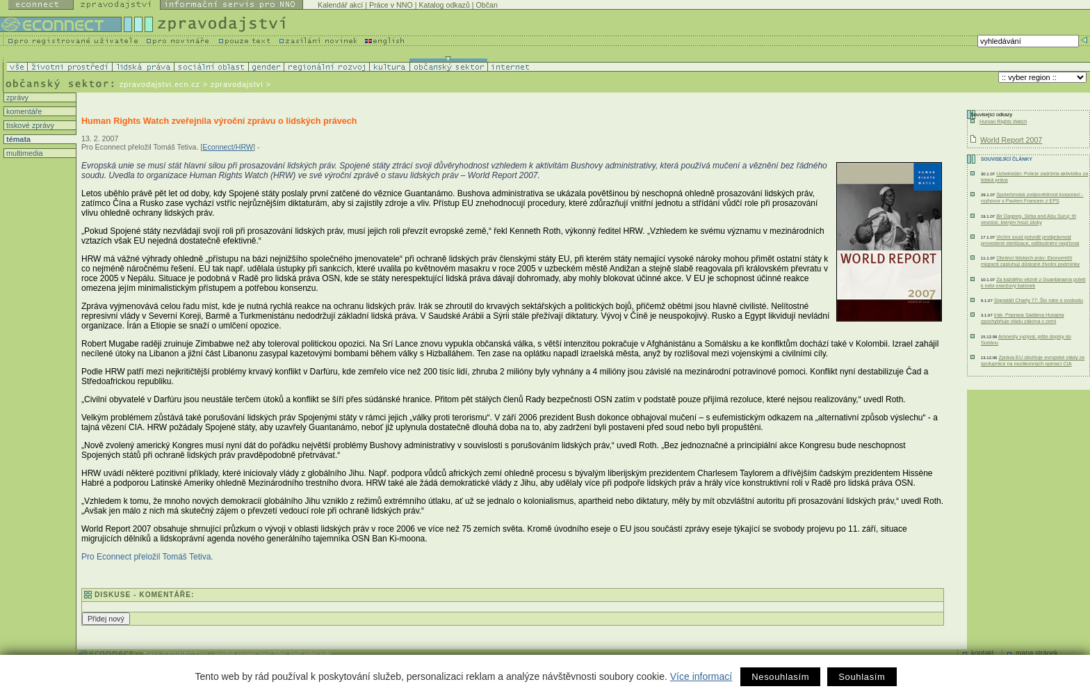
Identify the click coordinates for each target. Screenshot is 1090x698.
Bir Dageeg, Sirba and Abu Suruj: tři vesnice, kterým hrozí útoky (1028, 219)
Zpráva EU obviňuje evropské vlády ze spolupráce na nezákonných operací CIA (1032, 360)
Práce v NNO (391, 5)
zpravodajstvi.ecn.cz (160, 84)
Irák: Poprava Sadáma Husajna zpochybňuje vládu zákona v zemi (1022, 318)
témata (17, 139)
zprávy (16, 97)
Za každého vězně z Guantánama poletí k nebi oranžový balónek (1033, 282)
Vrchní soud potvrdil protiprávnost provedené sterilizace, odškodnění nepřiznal (1030, 240)
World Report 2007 (1011, 140)
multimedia (23, 153)
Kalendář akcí (340, 5)
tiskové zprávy (29, 125)
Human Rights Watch (1003, 121)
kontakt (982, 653)
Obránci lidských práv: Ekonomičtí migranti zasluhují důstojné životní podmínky (1030, 261)
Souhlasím (861, 677)
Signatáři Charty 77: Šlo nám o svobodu (1038, 300)
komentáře (23, 111)
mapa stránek (1037, 653)
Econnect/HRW (227, 147)
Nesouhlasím (780, 677)
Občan (487, 5)
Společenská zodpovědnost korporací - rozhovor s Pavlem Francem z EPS (1032, 197)
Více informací (701, 676)
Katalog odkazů (443, 5)
